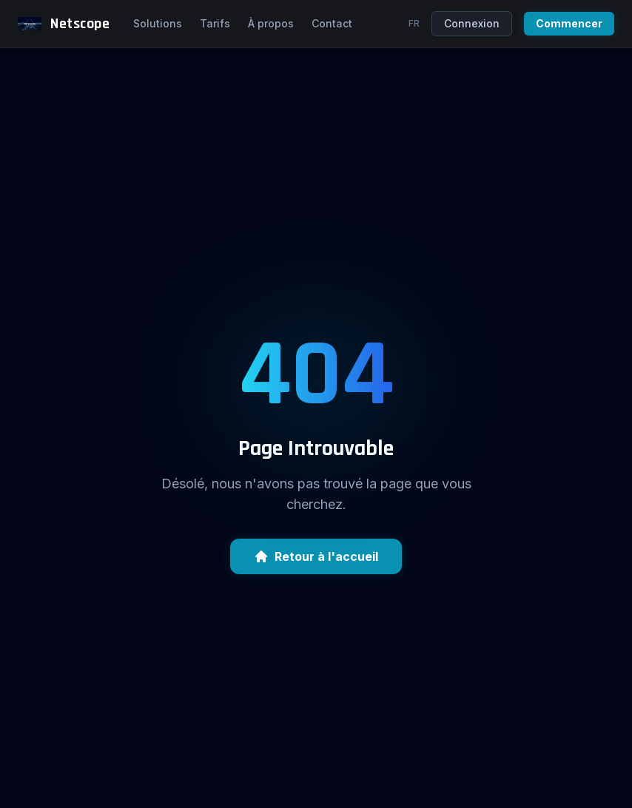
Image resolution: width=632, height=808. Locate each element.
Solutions (157, 23)
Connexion (472, 23)
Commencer (569, 23)
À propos (271, 23)
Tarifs (215, 23)
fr (414, 23)
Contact (332, 23)
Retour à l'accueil (316, 556)
